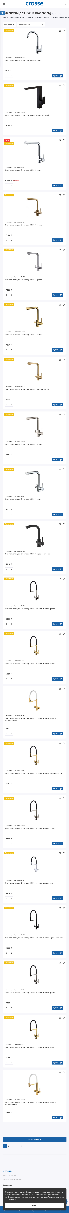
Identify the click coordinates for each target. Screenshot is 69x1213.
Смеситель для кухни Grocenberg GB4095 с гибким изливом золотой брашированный (30, 719)
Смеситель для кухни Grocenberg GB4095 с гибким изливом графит (30, 609)
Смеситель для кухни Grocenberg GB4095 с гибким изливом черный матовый (34, 938)
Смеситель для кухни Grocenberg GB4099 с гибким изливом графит (30, 992)
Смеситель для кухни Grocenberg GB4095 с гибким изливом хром (29, 883)
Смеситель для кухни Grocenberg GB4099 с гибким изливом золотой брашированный (30, 1103)
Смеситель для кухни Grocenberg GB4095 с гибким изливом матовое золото (33, 773)
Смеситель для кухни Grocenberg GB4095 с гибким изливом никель (30, 828)
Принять (34, 1205)
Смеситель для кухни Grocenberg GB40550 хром (22, 170)
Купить (57, 76)
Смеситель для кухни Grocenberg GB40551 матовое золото (27, 389)
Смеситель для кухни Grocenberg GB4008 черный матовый (27, 115)
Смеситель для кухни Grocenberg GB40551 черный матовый (27, 554)
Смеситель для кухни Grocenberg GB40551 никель (23, 444)
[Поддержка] (65, 4)
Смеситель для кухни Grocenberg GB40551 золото (23, 335)
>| (21, 1146)
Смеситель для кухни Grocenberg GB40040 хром (22, 60)
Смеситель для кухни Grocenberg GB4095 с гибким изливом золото (30, 664)
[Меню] (4, 4)
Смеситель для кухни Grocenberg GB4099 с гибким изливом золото (30, 1047)
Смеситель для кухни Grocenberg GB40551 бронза (23, 225)
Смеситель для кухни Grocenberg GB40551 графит (23, 280)
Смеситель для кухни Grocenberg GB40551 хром (22, 499)
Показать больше (34, 1139)
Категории (9, 24)
